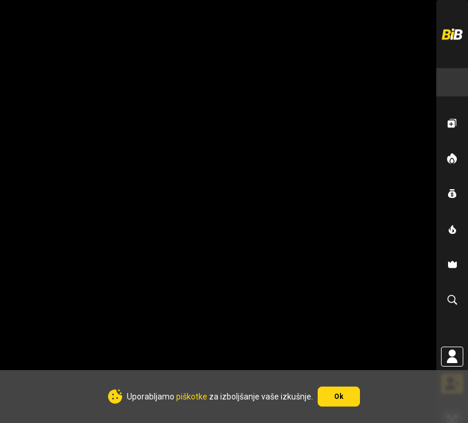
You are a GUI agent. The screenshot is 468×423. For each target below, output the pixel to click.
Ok (339, 396)
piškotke (191, 396)
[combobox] (452, 82)
